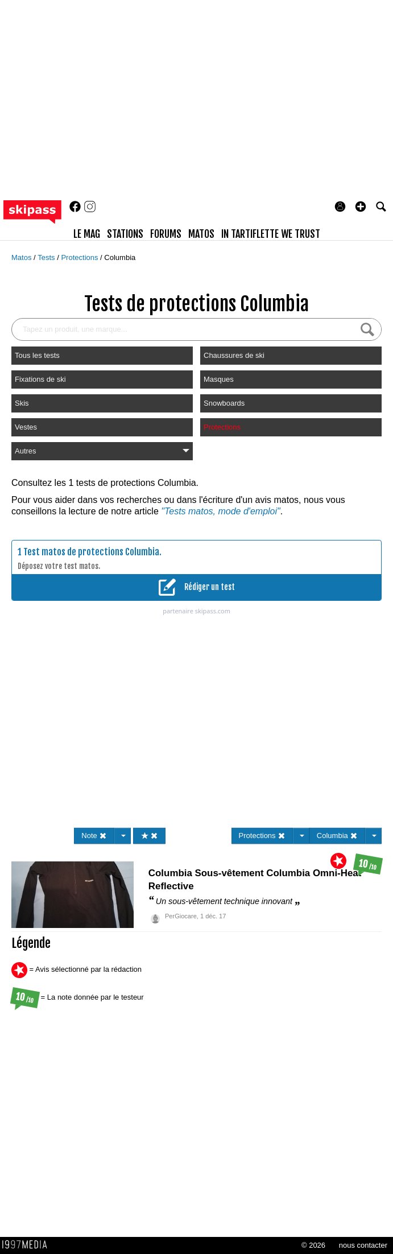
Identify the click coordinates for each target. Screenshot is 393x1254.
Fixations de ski (40, 379)
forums (165, 234)
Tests (47, 257)
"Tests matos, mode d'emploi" (220, 511)
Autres (102, 451)
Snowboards (224, 403)
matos (201, 234)
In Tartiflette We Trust (270, 234)
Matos (22, 257)
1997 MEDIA (28, 1245)
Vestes (26, 427)
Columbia (119, 257)
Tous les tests (37, 355)
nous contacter (363, 1245)
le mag (86, 234)
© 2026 (313, 1245)
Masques (219, 379)
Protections (80, 257)
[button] (360, 206)
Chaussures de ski (234, 355)
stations (125, 234)
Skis (22, 403)
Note (94, 835)
